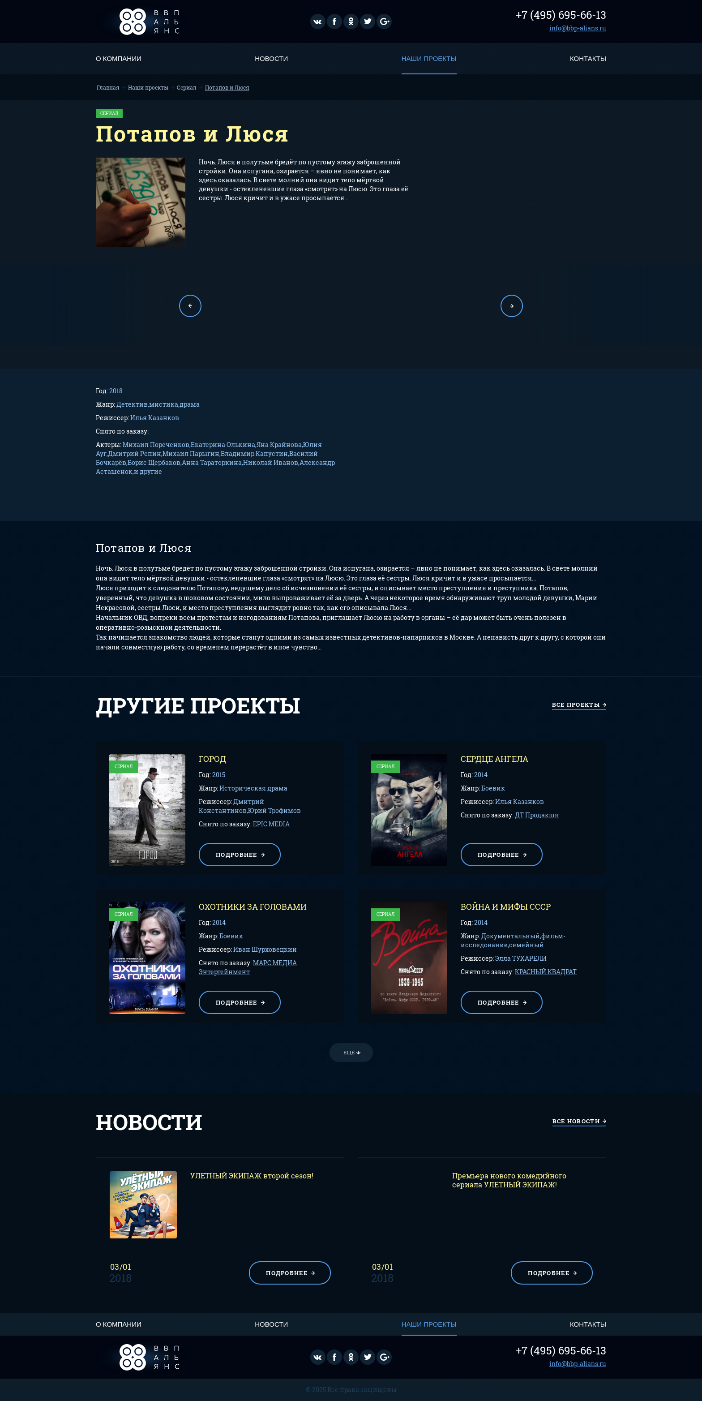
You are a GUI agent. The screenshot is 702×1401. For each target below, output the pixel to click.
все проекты (576, 704)
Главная (108, 87)
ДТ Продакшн (537, 815)
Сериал (187, 87)
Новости (271, 58)
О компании (118, 58)
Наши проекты (429, 58)
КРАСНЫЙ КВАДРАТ (546, 971)
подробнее (236, 855)
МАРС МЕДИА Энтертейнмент (248, 967)
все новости (576, 1121)
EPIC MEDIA (271, 824)
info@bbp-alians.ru (577, 28)
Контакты (588, 58)
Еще (349, 1052)
